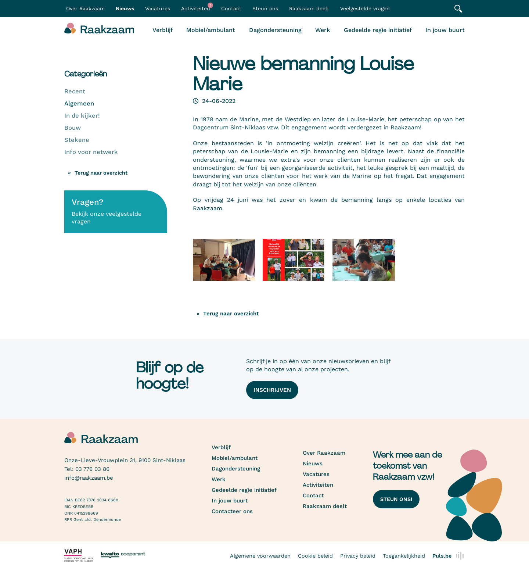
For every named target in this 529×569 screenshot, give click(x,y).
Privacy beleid (357, 556)
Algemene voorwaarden (260, 556)
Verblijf (162, 29)
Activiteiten (197, 7)
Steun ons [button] (265, 8)
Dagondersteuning (275, 29)
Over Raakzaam (324, 453)
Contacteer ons (232, 511)
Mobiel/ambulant (210, 29)
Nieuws (125, 8)
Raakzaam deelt (309, 8)
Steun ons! (396, 499)
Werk (322, 29)
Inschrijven (272, 390)
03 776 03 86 (92, 469)
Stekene (76, 139)
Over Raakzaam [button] (85, 8)
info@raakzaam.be (88, 478)
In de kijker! (82, 115)
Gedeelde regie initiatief (378, 29)
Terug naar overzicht (101, 173)
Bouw (72, 127)
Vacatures (157, 8)
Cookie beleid (315, 556)
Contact (231, 8)
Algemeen (79, 103)
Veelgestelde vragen (365, 8)
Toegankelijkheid (404, 556)
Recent (74, 91)
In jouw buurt (445, 29)
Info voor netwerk (91, 151)
